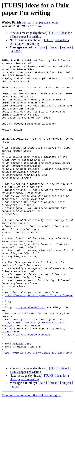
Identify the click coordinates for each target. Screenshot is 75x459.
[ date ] (42, 47)
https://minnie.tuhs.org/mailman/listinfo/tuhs (37, 411)
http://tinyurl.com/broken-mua (27, 390)
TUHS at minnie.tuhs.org (23, 404)
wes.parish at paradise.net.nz (40, 22)
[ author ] (16, 51)
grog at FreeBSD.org (30, 357)
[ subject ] (66, 47)
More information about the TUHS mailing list (31, 455)
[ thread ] (53, 47)
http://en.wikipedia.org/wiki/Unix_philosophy (39, 343)
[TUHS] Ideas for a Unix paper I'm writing (41, 34)
